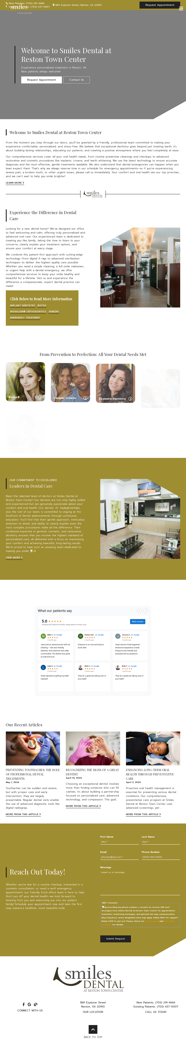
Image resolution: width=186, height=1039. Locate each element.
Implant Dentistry (22, 305)
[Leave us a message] (140, 882)
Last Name (148, 837)
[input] (119, 842)
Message (105, 867)
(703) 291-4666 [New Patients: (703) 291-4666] (156, 1002)
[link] (19, 9)
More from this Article (23, 814)
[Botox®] (25, 388)
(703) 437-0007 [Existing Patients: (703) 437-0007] (156, 1007)
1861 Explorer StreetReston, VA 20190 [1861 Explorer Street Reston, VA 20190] (93, 1004)
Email (103, 852)
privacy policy (152, 921)
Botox (41, 305)
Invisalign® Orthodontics (28, 311)
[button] (41, 79)
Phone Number (151, 852)
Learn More (15, 183)
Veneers (54, 311)
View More (14, 557)
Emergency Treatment (25, 317)
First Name (106, 837)
